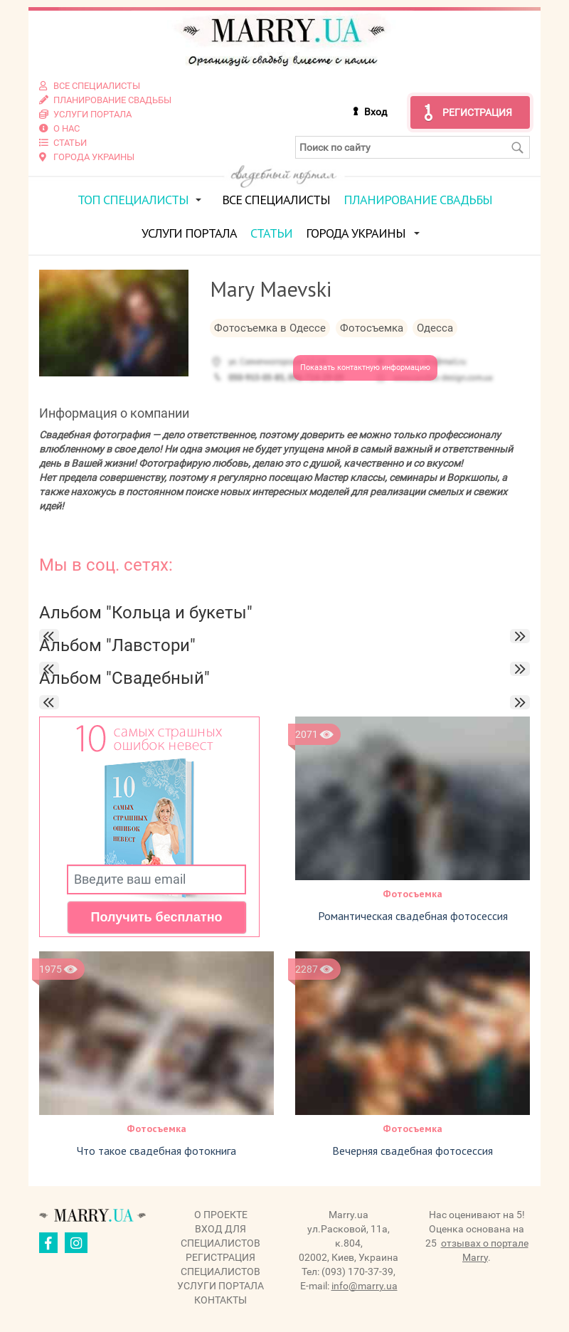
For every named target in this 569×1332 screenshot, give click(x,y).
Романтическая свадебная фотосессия (413, 916)
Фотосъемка (412, 893)
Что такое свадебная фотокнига (156, 1150)
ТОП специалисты (133, 199)
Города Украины (355, 233)
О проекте (221, 1214)
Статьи (271, 233)
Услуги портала (189, 233)
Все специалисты (276, 199)
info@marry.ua (364, 1285)
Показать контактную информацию (365, 367)
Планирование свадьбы (418, 199)
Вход (375, 111)
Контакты (220, 1300)
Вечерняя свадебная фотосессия (412, 1150)
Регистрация (477, 112)
